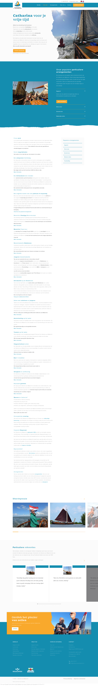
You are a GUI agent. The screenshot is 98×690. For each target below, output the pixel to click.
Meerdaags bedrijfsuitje (18, 657)
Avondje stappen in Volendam (38, 653)
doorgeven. (45, 482)
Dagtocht (72, 145)
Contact (69, 5)
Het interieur (32, 453)
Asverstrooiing (34, 657)
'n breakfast (19, 358)
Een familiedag (22, 158)
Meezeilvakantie (23, 243)
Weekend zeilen (72, 157)
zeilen (21, 344)
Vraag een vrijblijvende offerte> (21, 297)
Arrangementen (53, 5)
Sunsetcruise (72, 153)
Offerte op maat (78, 5)
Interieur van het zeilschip (56, 655)
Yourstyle (23, 686)
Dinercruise (72, 149)
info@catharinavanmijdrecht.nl (77, 667)
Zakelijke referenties (17, 659)
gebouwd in (30, 432)
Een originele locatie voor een (30, 193)
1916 (35, 432)
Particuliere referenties (36, 659)
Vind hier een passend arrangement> (23, 211)
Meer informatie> (18, 190)
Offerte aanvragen (19, 50)
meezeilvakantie (22, 257)
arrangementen (38, 474)
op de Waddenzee (23, 281)
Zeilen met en (24, 300)
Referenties (52, 659)
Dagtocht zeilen (16, 649)
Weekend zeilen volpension (37, 655)
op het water (22, 318)
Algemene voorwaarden (79, 683)
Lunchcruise (15, 651)
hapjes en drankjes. (26, 445)
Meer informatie (17, 172)
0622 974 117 (65, 1)
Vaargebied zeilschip (55, 657)
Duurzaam (20, 383)
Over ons (63, 5)
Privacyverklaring (68, 683)
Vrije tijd (45, 5)
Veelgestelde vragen (73, 1)
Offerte (15, 633)
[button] (84, 499)
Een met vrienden (23, 176)
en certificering (22, 372)
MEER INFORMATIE (62, 101)
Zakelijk (38, 5)
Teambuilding (72, 161)
